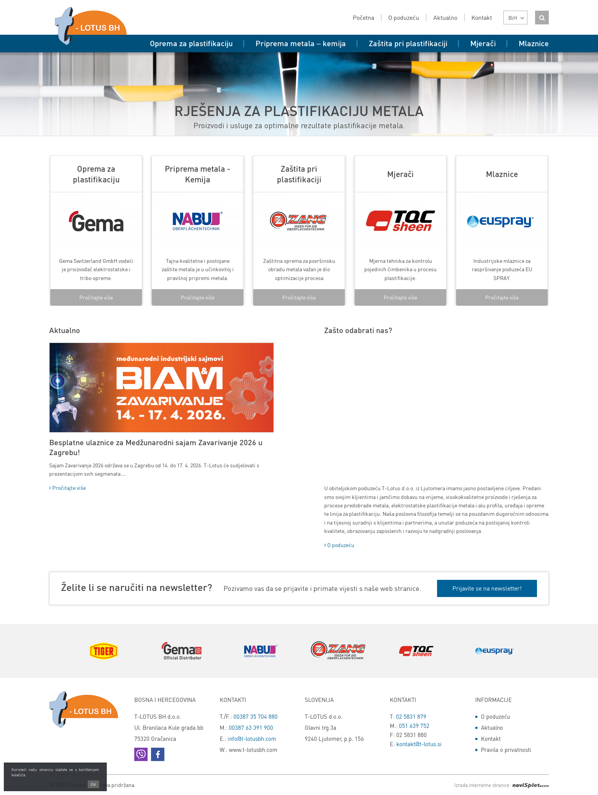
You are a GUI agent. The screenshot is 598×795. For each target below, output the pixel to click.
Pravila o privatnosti (506, 749)
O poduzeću (339, 544)
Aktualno (492, 727)
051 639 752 (414, 725)
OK (93, 784)
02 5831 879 (411, 716)
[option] (96, 230)
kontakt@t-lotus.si (419, 744)
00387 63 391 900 (251, 727)
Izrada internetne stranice (501, 785)
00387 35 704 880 (255, 716)
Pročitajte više (96, 297)
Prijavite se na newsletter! (487, 588)
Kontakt (491, 738)
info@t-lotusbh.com (252, 738)
